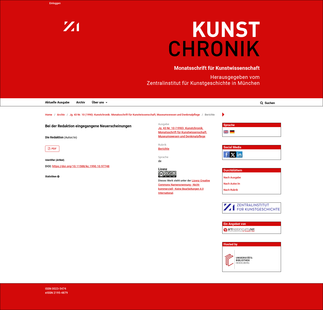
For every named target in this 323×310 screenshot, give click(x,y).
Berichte (163, 148)
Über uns (98, 102)
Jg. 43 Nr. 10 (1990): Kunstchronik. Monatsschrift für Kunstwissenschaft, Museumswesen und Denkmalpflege (135, 114)
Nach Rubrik (231, 189)
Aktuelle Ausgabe (57, 102)
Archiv (80, 102)
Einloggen (55, 3)
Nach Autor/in (232, 183)
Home (48, 114)
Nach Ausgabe (232, 177)
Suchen (269, 103)
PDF (53, 148)
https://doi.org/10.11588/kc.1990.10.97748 (80, 166)
